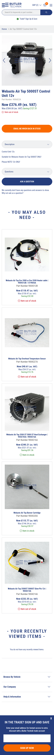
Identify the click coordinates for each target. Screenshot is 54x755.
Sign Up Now (27, 748)
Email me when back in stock (27, 129)
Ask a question (27, 181)
